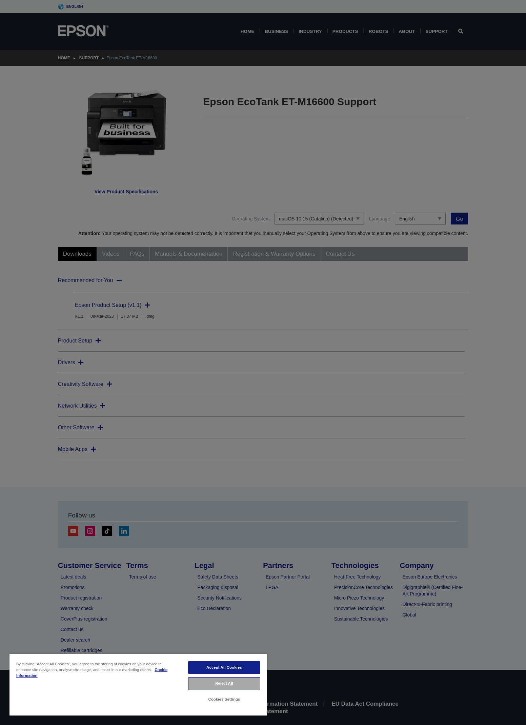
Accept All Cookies (224, 667)
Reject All (224, 683)
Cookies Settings (224, 699)
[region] (138, 684)
